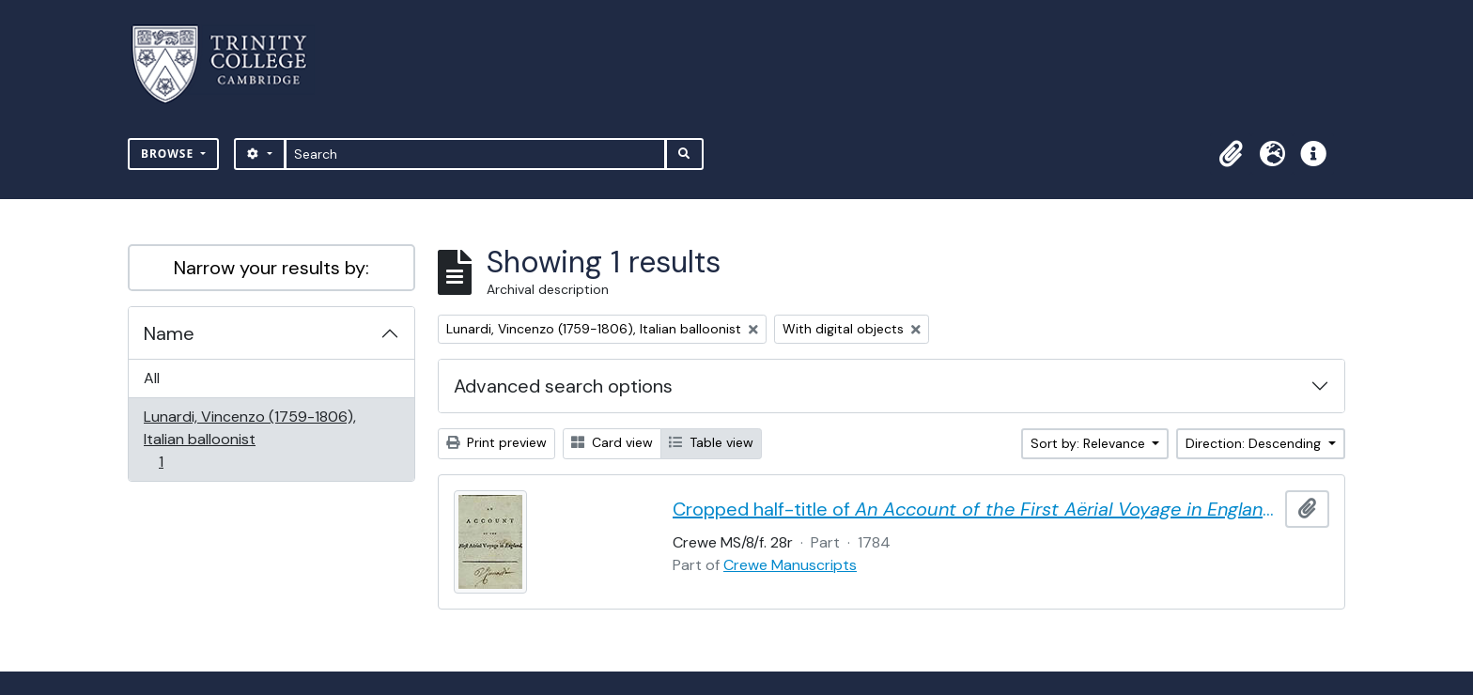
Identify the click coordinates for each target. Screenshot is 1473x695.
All (152, 378)
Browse (169, 154)
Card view (612, 442)
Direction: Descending (1255, 443)
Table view (711, 442)
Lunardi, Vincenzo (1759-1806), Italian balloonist (249, 439)
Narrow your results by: (271, 267)
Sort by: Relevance (1090, 443)
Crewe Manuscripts (790, 565)
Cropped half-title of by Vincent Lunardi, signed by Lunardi (975, 509)
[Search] (476, 154)
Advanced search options (563, 386)
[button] (1230, 154)
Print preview (496, 442)
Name (169, 333)
